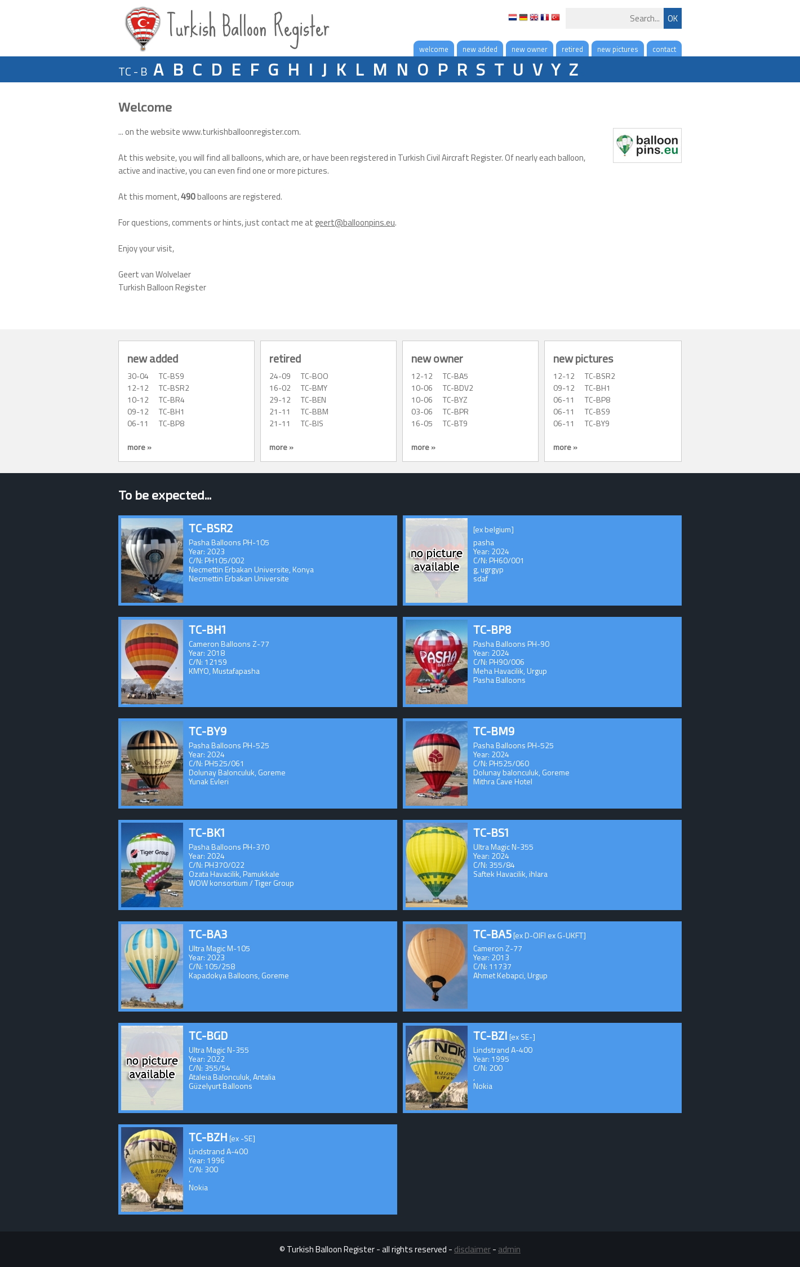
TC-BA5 (455, 376)
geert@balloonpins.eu (355, 222)
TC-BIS (312, 423)
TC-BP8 (171, 423)
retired (572, 49)
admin (509, 1249)
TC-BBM (314, 411)
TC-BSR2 (174, 388)
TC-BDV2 (458, 388)
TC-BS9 (171, 376)
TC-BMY (314, 388)
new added (480, 49)
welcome (433, 49)
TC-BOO (314, 376)
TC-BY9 (597, 423)
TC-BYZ (455, 399)
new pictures (617, 49)
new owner (530, 49)
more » (139, 447)
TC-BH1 (172, 411)
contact (664, 49)
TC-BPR (456, 411)
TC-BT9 (455, 423)
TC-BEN (313, 399)
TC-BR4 (172, 399)
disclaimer (472, 1249)
